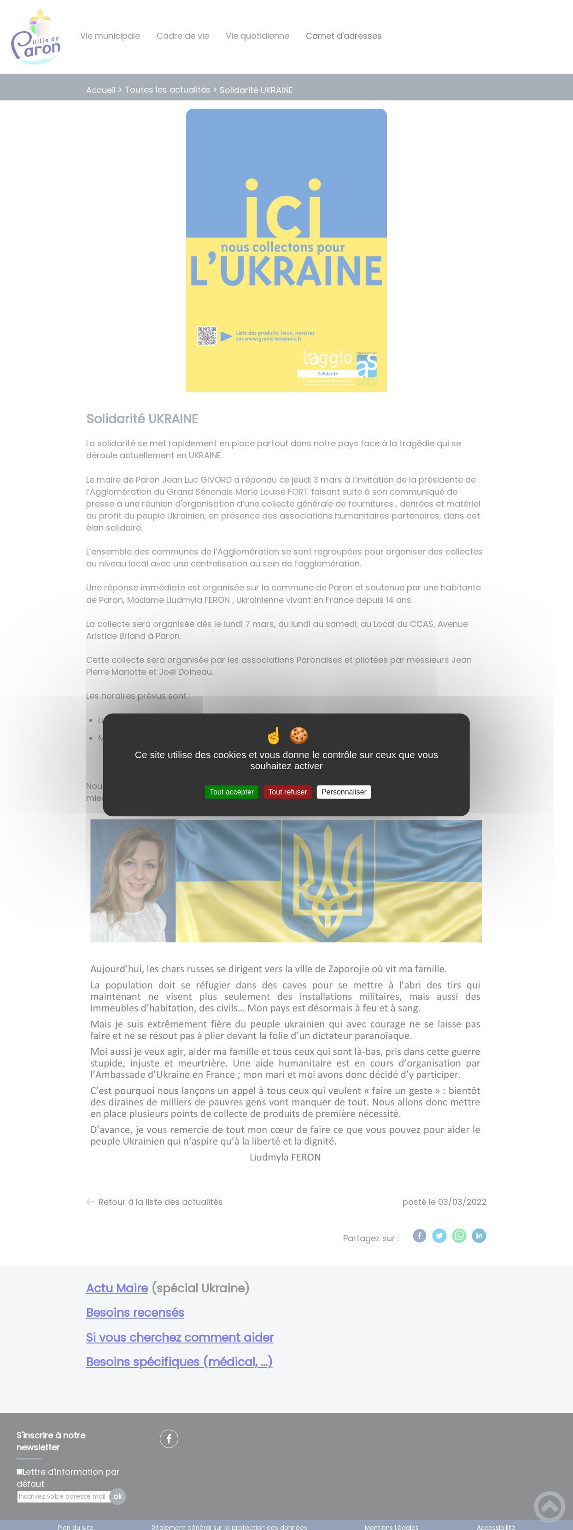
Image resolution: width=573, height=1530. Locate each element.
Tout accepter (232, 792)
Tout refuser (287, 792)
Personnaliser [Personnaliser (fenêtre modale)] (344, 792)
